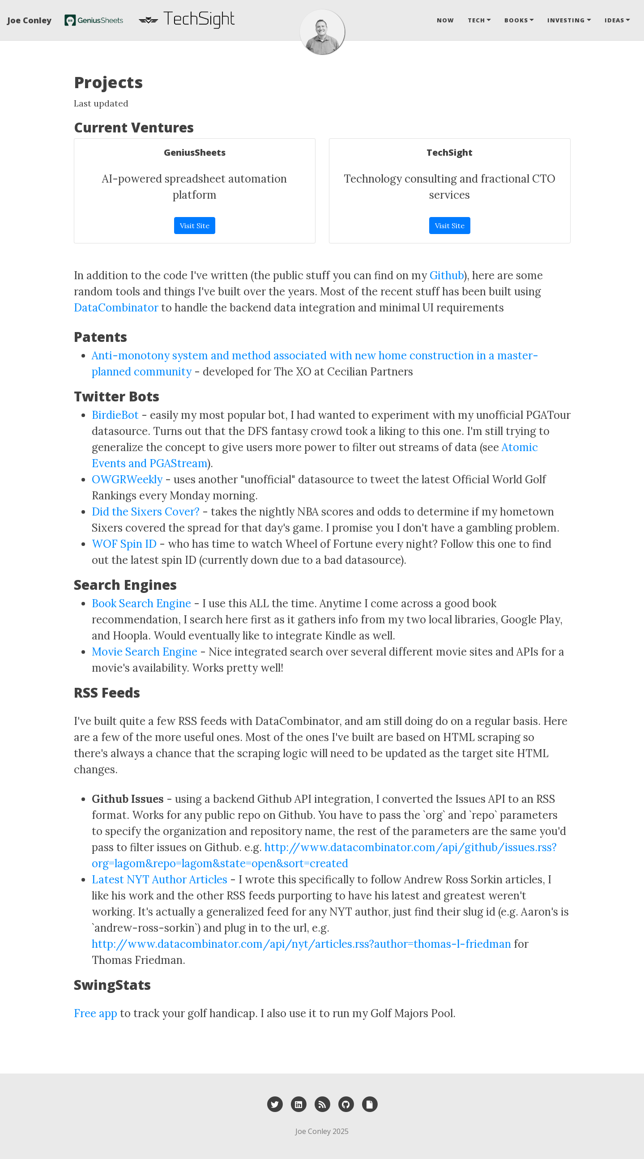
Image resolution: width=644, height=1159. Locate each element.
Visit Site (194, 225)
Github (447, 275)
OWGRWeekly (127, 479)
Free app (95, 1013)
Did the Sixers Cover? (146, 512)
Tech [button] (476, 20)
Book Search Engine (141, 603)
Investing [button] (566, 20)
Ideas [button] (614, 20)
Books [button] (516, 20)
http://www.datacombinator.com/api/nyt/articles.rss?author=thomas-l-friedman (301, 944)
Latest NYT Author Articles (159, 879)
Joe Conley (29, 20)
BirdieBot (115, 415)
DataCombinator (116, 308)
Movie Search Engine (144, 652)
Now (445, 20)
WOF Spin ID (124, 544)
